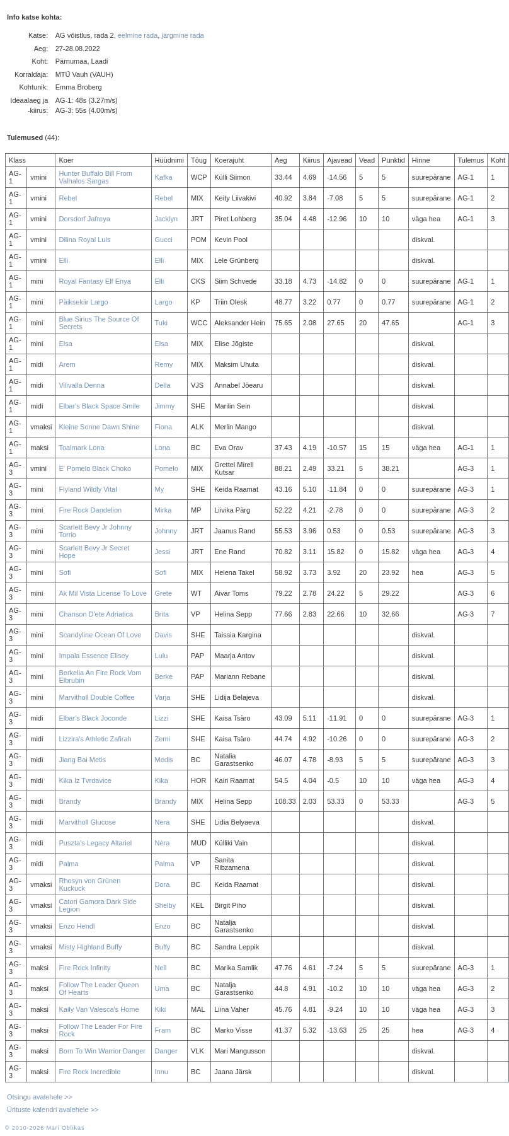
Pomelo (166, 468)
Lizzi (162, 718)
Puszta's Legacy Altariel (95, 843)
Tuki (161, 323)
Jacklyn (166, 219)
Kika (161, 780)
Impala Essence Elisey (94, 655)
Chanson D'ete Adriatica (96, 614)
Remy (164, 364)
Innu (161, 1071)
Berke (164, 676)
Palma (68, 863)
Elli (63, 260)
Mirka (163, 510)
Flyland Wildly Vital (88, 489)
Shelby (165, 905)
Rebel (68, 198)
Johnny (166, 531)
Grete (164, 593)
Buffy (163, 947)
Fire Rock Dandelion (90, 510)
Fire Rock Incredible (89, 1071)
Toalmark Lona (81, 447)
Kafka (164, 177)
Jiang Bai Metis (82, 759)
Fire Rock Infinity (84, 967)
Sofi (65, 572)
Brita (162, 614)
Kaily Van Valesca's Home (99, 1009)
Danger (166, 1051)
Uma (162, 988)
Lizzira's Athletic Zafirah (95, 739)
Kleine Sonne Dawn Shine (99, 427)
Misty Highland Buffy (90, 947)
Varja (163, 697)
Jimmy (165, 406)
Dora (162, 884)
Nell (161, 967)
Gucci (164, 239)
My (159, 489)
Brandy (70, 801)
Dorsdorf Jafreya (84, 219)
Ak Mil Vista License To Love (103, 593)
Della (163, 385)
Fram (163, 1030)
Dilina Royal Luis (84, 239)
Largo (164, 302)
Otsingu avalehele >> (39, 1097)
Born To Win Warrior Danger (102, 1051)
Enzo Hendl (76, 926)
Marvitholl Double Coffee (96, 697)
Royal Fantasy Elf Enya (94, 281)
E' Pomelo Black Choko (95, 468)
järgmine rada (182, 35)
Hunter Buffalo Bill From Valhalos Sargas (95, 177)
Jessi (163, 551)
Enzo (163, 926)
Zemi (162, 739)
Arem (67, 364)
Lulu (161, 655)
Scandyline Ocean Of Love (100, 635)
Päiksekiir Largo (83, 302)
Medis (164, 759)
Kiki (160, 1009)
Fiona (164, 427)
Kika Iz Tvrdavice (85, 780)
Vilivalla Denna (82, 385)
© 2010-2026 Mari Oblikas (44, 1128)
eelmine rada (138, 35)
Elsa (65, 343)
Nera (162, 822)
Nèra (162, 843)
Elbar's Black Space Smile (99, 406)
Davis (164, 635)
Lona (162, 447)
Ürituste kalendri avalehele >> (53, 1109)
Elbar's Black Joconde (93, 718)
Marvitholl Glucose (87, 822)
